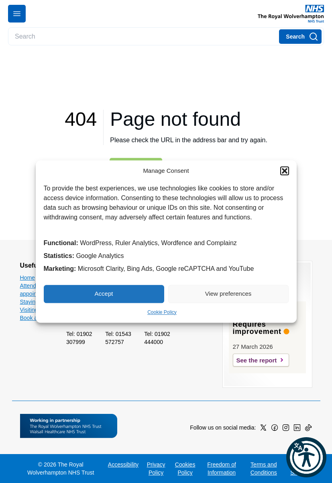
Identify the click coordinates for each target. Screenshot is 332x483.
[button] (285, 171)
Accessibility (123, 464)
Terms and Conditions (264, 468)
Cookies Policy (185, 468)
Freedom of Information (221, 468)
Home (27, 277)
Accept (104, 293)
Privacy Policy (156, 468)
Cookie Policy (162, 312)
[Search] (300, 36)
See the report (256, 360)
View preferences (228, 293)
